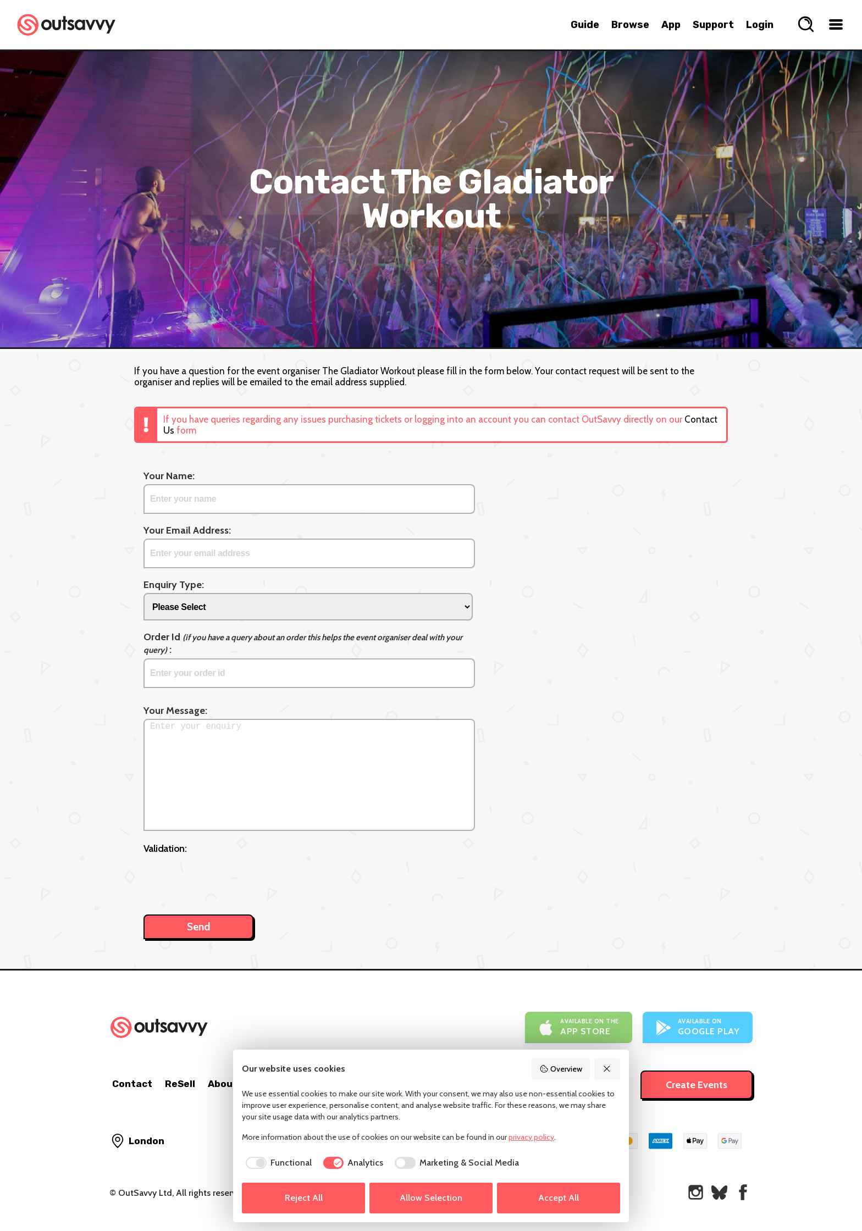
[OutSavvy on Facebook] (743, 1192)
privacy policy (531, 1137)
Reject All (304, 1198)
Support (713, 25)
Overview (560, 1069)
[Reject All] (607, 1068)
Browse (630, 25)
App (671, 25)
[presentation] (227, 878)
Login (759, 25)
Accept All (558, 1198)
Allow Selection (431, 1198)
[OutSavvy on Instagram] (695, 1192)
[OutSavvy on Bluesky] (719, 1192)
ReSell (180, 1083)
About (222, 1083)
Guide (585, 25)
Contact (132, 1083)
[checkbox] (277, 1162)
